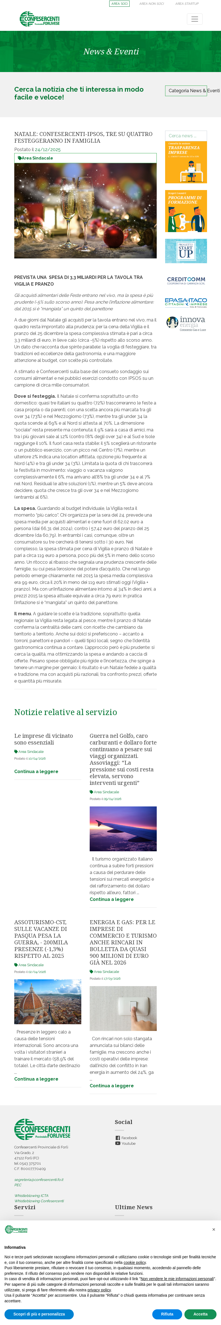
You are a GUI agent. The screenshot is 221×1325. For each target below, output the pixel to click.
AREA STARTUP (186, 4)
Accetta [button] (200, 1314)
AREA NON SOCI (151, 4)
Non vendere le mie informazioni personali (177, 1279)
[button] (25, 210)
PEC (17, 1185)
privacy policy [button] (99, 1290)
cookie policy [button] (134, 1262)
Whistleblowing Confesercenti (39, 1201)
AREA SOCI (119, 4)
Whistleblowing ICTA (31, 1196)
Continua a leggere (36, 771)
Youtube (125, 1143)
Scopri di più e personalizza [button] (39, 1314)
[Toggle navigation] (195, 19)
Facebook (126, 1138)
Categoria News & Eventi (188, 90)
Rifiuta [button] (167, 1314)
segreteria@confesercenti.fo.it (38, 1180)
